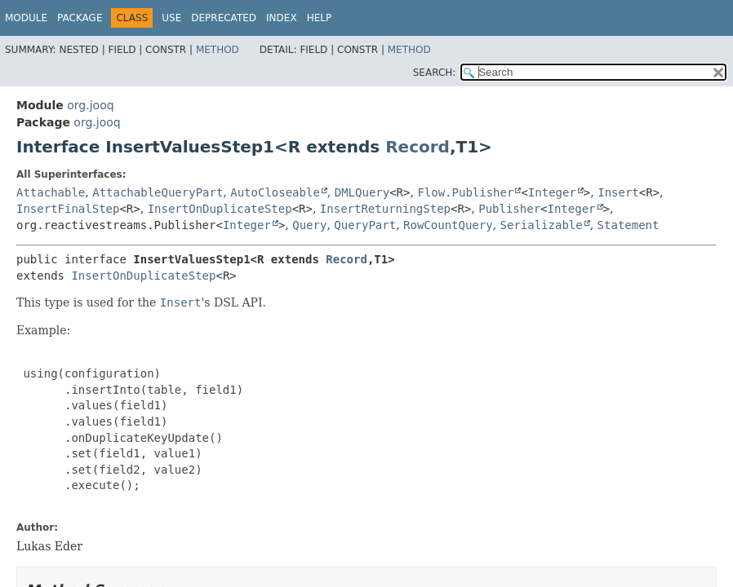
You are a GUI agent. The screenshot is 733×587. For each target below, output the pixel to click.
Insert (618, 192)
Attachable (50, 192)
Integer (552, 192)
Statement (629, 225)
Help (319, 18)
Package (79, 18)
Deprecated (223, 18)
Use (171, 18)
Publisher (509, 208)
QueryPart (365, 225)
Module (26, 18)
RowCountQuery (448, 225)
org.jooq (90, 105)
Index (281, 18)
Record (417, 147)
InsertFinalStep (67, 208)
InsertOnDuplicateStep (220, 208)
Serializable (541, 225)
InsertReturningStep (385, 208)
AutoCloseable (275, 192)
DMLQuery (362, 192)
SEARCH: (434, 72)
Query (309, 225)
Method (217, 49)
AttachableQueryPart (157, 192)
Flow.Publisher (465, 192)
